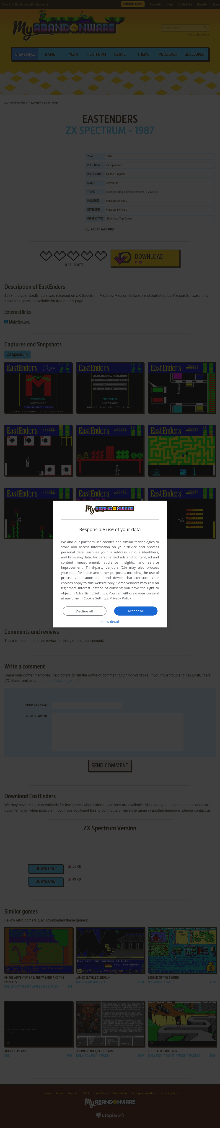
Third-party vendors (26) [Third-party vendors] (106, 567)
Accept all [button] (136, 611)
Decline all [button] (84, 611)
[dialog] (110, 564)
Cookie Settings (95, 598)
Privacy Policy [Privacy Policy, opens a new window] (120, 598)
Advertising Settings (91, 593)
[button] (110, 621)
